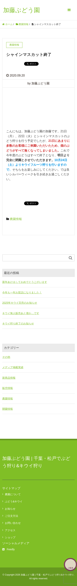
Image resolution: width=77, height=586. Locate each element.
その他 (6, 356)
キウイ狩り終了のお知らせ (18, 323)
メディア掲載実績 (12, 367)
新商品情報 (8, 377)
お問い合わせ (13, 522)
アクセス (10, 530)
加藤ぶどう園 (21, 10)
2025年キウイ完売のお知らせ (19, 302)
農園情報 (16, 219)
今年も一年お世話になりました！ (22, 292)
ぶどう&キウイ (13, 501)
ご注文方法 (11, 515)
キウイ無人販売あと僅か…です (20, 313)
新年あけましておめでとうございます (24, 281)
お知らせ (10, 508)
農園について (13, 494)
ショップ (10, 537)
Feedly (8, 549)
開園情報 (7, 408)
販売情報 (7, 388)
